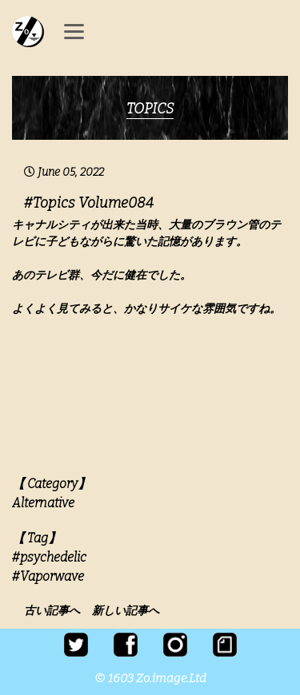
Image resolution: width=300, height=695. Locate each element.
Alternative (43, 502)
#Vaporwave (48, 576)
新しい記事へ (125, 611)
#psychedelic (49, 557)
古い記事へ (57, 611)
